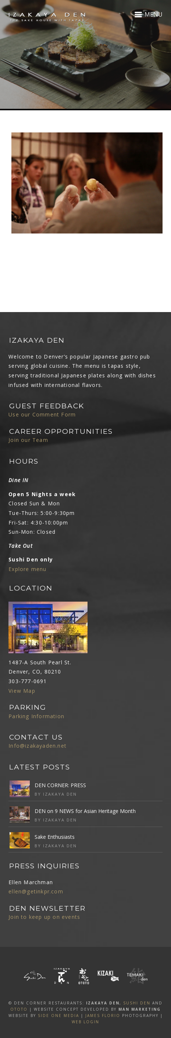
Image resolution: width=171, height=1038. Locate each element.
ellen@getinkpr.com (35, 891)
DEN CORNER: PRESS (60, 785)
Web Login (85, 1021)
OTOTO (19, 1009)
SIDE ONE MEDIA (58, 1015)
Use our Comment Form (42, 414)
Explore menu (27, 568)
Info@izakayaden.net (37, 745)
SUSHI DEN (136, 1003)
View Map (21, 690)
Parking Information (36, 716)
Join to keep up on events (44, 916)
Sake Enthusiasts (55, 836)
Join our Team (28, 439)
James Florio (102, 1015)
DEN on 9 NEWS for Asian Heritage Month (85, 810)
